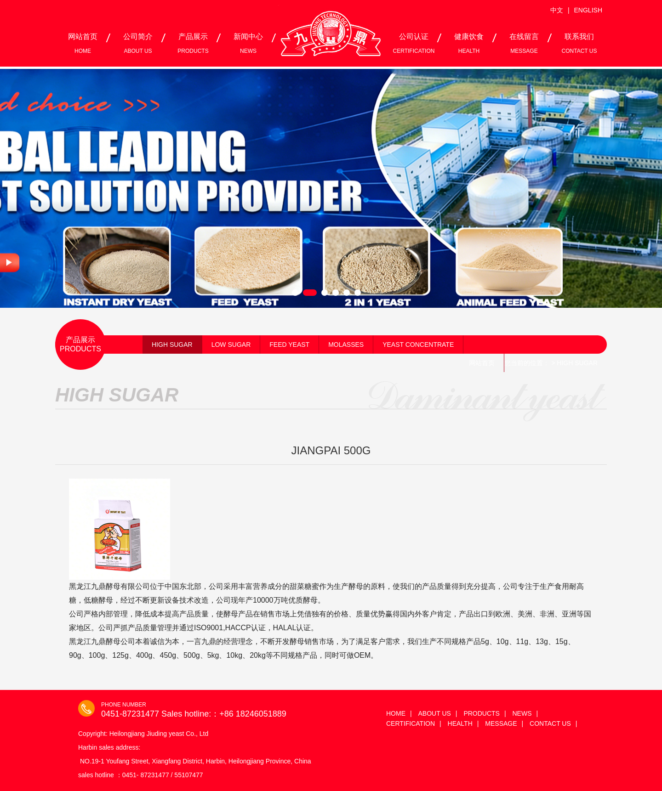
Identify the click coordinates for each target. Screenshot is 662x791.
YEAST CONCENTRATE (418, 344)
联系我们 (579, 43)
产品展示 (192, 43)
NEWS (521, 713)
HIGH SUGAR (172, 344)
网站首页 (82, 43)
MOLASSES (346, 344)
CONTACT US (550, 723)
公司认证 (414, 43)
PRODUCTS (481, 713)
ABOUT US (434, 713)
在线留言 (524, 43)
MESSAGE (501, 723)
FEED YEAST (289, 344)
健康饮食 (469, 43)
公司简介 (138, 43)
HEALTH (460, 723)
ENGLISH (588, 10)
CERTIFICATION (410, 723)
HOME (395, 713)
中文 (556, 10)
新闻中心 (248, 43)
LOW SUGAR (231, 344)
